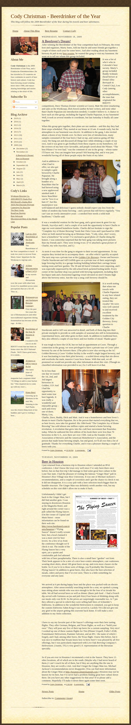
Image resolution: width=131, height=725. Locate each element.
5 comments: (79, 684)
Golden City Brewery (89, 257)
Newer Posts (48, 691)
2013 (16, 132)
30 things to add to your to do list (31, 363)
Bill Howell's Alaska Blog (21, 202)
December (20, 148)
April (18, 182)
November (21, 152)
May (18, 179)
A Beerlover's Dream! (25, 155)
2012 (16, 135)
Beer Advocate (17, 216)
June (18, 175)
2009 (16, 145)
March (19, 185)
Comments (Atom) (64, 698)
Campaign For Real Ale (20, 207)
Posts (16, 102)
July (18, 172)
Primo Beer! (31, 392)
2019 (16, 118)
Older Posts (114, 691)
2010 (16, 142)
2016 (16, 121)
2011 (16, 138)
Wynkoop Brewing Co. (20, 196)
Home (15, 30)
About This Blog (32, 30)
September (21, 165)
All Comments (20, 107)
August (19, 168)
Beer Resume (51, 30)
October (20, 162)
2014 (16, 128)
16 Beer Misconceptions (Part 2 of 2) (32, 268)
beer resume (68, 53)
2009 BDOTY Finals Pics (21, 199)
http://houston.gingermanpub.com (82, 671)
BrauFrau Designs (18, 213)
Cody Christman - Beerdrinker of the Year (55, 16)
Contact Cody (69, 30)
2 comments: (80, 450)
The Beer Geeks (17, 210)
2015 (16, 125)
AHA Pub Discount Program (22, 204)
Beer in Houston (22, 158)
